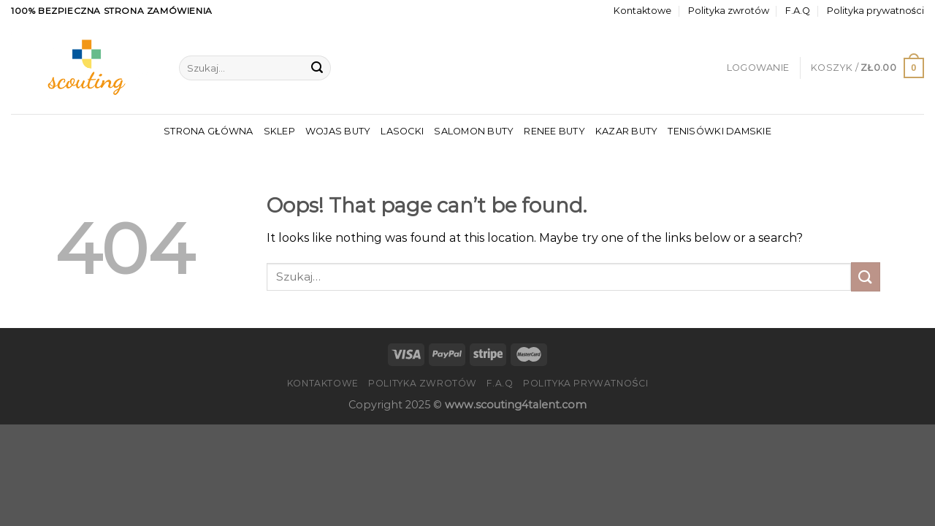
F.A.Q (797, 10)
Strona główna (208, 131)
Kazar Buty (626, 131)
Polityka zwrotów (728, 10)
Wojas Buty (338, 131)
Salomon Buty (474, 131)
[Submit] (317, 68)
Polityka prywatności (875, 10)
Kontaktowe (642, 10)
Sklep (279, 131)
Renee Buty (554, 131)
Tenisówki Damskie (719, 131)
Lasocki (402, 131)
